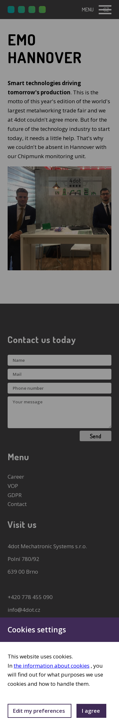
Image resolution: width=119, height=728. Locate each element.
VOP (13, 485)
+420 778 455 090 (30, 597)
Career (16, 476)
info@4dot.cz (24, 609)
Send (95, 436)
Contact (17, 504)
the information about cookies (51, 665)
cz (106, 9)
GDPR (15, 495)
